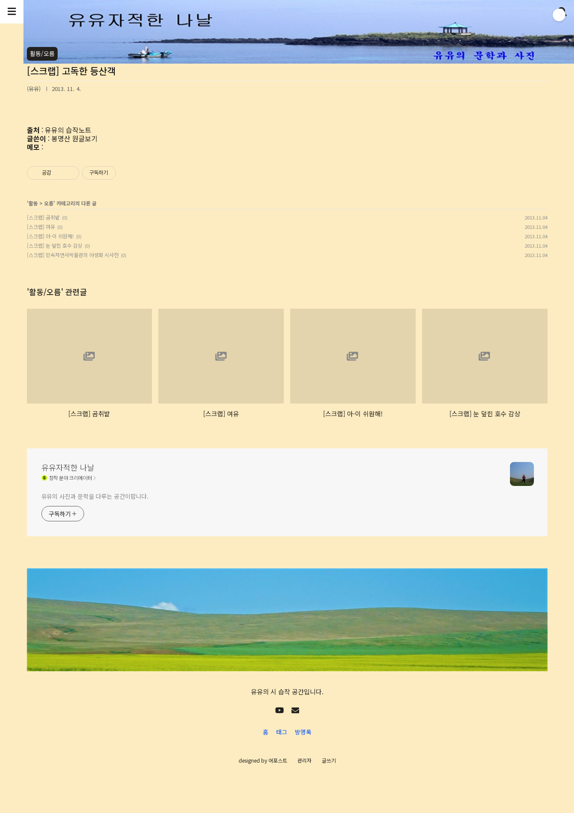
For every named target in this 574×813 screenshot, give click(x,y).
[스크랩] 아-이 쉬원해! (50, 236)
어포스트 (277, 760)
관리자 (304, 760)
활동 (33, 203)
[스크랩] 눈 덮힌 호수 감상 (54, 245)
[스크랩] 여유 (41, 226)
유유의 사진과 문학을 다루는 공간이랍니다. (95, 496)
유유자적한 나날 (67, 467)
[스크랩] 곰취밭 (43, 217)
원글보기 (85, 138)
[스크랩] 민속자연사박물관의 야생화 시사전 (73, 254)
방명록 (303, 732)
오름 (48, 203)
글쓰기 (329, 760)
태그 (281, 732)
